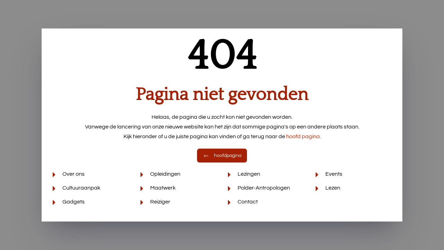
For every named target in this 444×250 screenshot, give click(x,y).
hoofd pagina (303, 136)
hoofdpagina (222, 155)
